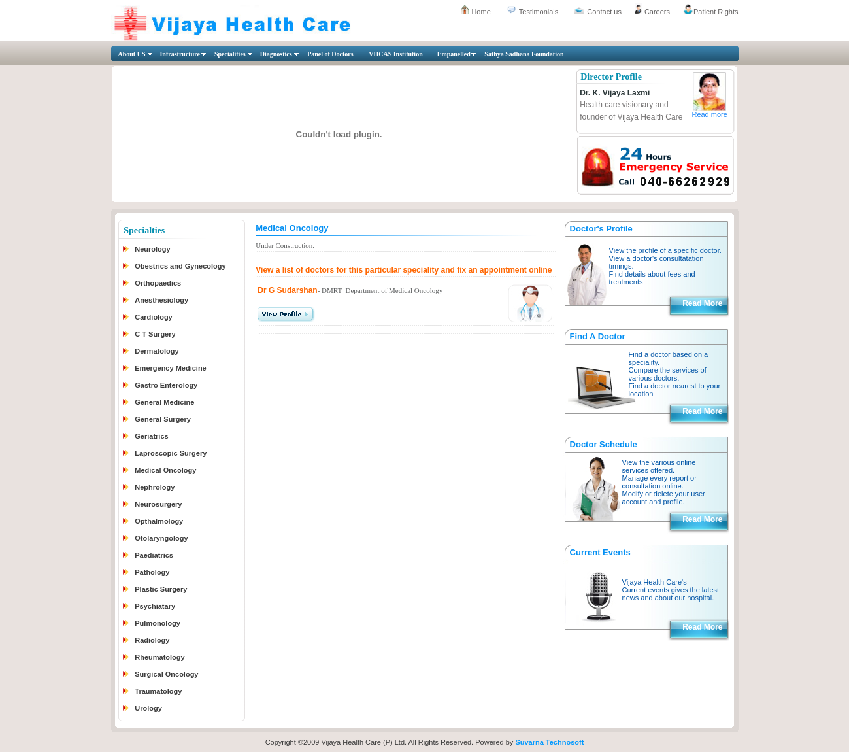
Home (480, 12)
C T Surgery (155, 334)
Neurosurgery (158, 504)
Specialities (230, 54)
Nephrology (155, 487)
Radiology (152, 640)
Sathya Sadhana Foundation (523, 54)
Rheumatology (159, 657)
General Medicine (164, 402)
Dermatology (156, 351)
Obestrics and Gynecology (180, 266)
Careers (657, 12)
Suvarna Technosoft (549, 742)
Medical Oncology (165, 470)
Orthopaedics (158, 283)
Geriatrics (151, 436)
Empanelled (454, 54)
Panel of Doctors (330, 54)
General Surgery (163, 419)
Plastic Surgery (161, 589)
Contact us (604, 12)
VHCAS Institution (396, 54)
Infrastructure (179, 54)
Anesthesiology (161, 300)
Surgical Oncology (166, 674)
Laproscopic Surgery (171, 453)
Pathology (152, 572)
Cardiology (153, 317)
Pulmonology (157, 623)
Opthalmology (159, 521)
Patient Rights (715, 12)
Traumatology (158, 691)
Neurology (152, 249)
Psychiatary (155, 606)
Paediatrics (154, 555)
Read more (709, 114)
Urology (148, 708)
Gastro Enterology (166, 385)
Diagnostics (276, 54)
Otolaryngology (161, 538)
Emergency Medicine (170, 368)
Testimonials (539, 12)
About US (132, 54)
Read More (702, 303)
